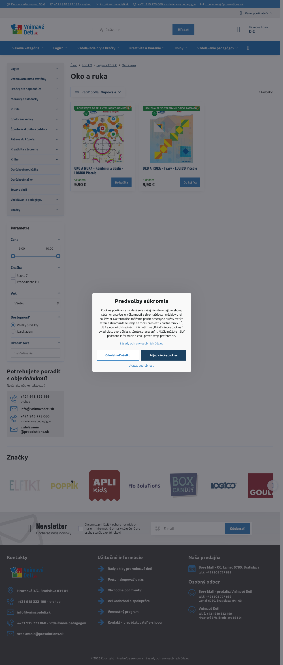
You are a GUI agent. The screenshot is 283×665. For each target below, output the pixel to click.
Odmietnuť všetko (117, 355)
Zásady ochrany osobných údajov (141, 343)
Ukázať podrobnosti (141, 365)
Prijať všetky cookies (163, 355)
